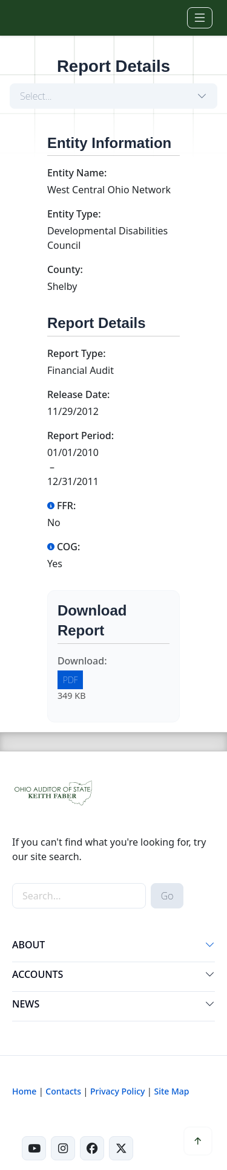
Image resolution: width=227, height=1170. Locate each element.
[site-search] (79, 895)
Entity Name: (77, 172)
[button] (210, 947)
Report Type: (76, 353)
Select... (36, 96)
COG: (63, 546)
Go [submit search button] (167, 895)
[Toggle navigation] (199, 17)
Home (24, 1091)
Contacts (63, 1091)
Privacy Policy (117, 1091)
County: (65, 269)
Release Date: (78, 394)
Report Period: (80, 435)
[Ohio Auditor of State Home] (29, 17)
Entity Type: (74, 213)
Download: (82, 660)
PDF (70, 680)
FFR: (61, 505)
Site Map (171, 1091)
